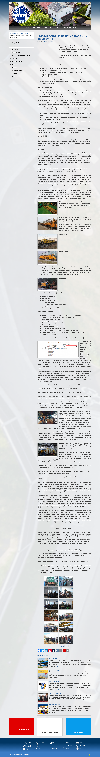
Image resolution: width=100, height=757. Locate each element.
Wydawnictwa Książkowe (17, 70)
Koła (13, 46)
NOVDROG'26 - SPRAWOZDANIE (55, 693)
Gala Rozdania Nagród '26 (55, 681)
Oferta (33, 28)
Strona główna (19, 28)
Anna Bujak (51, 41)
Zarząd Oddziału (14, 43)
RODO (51, 28)
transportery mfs (72, 654)
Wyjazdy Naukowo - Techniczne (51, 654)
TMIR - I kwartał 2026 (54, 670)
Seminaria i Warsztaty (17, 52)
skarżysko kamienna (64, 654)
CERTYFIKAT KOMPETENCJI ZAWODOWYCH (21, 55)
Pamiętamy (14, 77)
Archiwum (14, 74)
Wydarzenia (57, 28)
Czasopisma (13, 64)
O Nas (27, 28)
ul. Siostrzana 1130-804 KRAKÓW (28, 746)
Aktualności (43, 654)
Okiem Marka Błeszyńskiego (69, 28)
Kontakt (39, 28)
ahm (60, 654)
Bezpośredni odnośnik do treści (43, 655)
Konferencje (15, 49)
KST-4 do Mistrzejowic (54, 658)
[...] (57, 666)
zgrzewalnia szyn (78, 654)
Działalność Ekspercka (16, 61)
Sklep (45, 28)
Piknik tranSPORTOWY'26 (54, 705)
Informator (14, 67)
